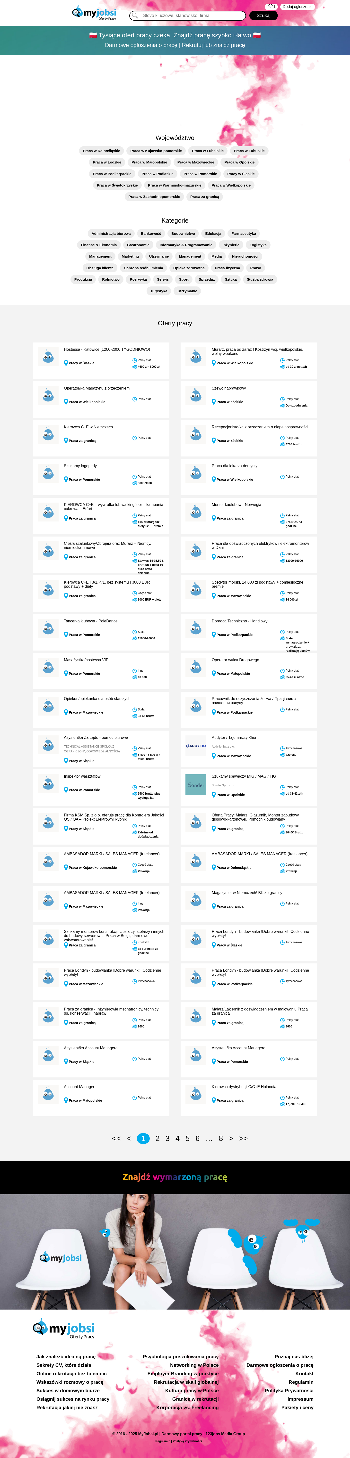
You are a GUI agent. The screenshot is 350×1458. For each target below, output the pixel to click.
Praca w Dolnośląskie (101, 151)
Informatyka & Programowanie (186, 245)
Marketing (130, 256)
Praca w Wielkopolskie (231, 185)
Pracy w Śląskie (241, 174)
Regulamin (301, 1382)
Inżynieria (231, 245)
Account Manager (79, 1087)
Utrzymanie (159, 256)
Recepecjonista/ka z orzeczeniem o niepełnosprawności (260, 427)
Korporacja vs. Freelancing (187, 1407)
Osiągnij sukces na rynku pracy (72, 1399)
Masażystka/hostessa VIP (86, 660)
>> (243, 1138)
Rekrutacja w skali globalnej (186, 1382)
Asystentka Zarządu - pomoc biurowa (96, 737)
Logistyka (258, 245)
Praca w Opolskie (239, 162)
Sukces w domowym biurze (68, 1390)
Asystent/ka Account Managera (91, 1048)
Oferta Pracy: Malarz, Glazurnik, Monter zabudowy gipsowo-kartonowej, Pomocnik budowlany (255, 817)
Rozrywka (138, 279)
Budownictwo (183, 233)
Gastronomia (138, 245)
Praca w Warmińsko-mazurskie (174, 185)
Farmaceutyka (243, 233)
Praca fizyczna (227, 268)
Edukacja (213, 233)
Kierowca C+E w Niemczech (88, 427)
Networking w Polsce (194, 1365)
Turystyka (158, 291)
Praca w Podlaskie (158, 174)
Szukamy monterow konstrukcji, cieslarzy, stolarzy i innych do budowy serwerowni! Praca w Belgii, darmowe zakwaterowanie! (114, 935)
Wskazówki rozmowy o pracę (70, 1382)
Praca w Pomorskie (200, 174)
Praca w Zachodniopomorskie (154, 197)
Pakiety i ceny (297, 1407)
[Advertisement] (175, 92)
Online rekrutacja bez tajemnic (71, 1373)
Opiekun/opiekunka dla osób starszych (97, 699)
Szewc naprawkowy (229, 388)
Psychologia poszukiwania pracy (181, 1356)
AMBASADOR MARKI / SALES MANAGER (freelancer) (112, 854)
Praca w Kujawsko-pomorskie (156, 151)
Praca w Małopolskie (149, 162)
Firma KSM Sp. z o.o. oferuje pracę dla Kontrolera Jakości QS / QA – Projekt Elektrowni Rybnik (114, 817)
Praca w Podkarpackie (112, 174)
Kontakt (305, 1373)
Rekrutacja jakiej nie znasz (67, 1407)
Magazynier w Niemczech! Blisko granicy (247, 893)
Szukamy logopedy (80, 466)
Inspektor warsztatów (82, 776)
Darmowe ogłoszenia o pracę (280, 1365)
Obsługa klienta (100, 268)
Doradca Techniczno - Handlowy (239, 621)
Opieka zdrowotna (189, 268)
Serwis (163, 279)
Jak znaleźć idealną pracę (66, 1356)
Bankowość (151, 233)
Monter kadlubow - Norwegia (236, 505)
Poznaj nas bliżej (294, 1356)
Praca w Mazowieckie (195, 162)
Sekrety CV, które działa (63, 1365)
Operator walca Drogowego (235, 660)
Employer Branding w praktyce (183, 1373)
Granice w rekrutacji (195, 1399)
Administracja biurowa (111, 233)
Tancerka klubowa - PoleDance (91, 621)
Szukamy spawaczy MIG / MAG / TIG (244, 776)
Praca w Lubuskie (249, 151)
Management (100, 256)
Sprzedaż (207, 279)
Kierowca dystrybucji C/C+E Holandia (244, 1087)
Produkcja (83, 279)
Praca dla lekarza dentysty (234, 466)
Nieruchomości (245, 256)
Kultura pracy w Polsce (192, 1390)
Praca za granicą (204, 197)
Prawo (255, 268)
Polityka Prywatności (289, 1390)
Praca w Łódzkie (107, 162)
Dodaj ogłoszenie (298, 7)
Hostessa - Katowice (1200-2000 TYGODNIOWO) (107, 349)
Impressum (301, 1399)
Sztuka (230, 279)
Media (216, 256)
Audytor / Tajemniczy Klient (235, 737)
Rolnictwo (111, 279)
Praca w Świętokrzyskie (117, 185)
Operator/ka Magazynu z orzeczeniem (97, 388)
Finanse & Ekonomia (99, 245)
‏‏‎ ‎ (271, 7)
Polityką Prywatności (187, 1441)
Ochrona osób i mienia (143, 268)
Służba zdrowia (260, 279)
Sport (183, 279)
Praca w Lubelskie (208, 151)
